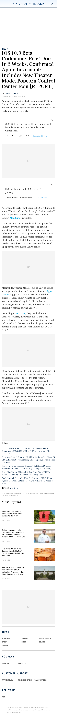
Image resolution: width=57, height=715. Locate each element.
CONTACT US (22, 663)
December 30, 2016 (40, 136)
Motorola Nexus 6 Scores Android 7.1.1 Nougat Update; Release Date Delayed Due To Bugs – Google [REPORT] (26, 467)
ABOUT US (5, 663)
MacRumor (16, 217)
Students (24, 638)
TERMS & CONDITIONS (25, 680)
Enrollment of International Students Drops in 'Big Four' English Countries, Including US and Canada (13, 552)
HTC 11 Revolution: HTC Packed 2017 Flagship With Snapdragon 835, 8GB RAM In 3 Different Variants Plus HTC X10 (26, 451)
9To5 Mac (20, 313)
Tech (5, 48)
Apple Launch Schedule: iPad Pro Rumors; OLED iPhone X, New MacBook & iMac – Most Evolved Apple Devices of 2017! (27, 481)
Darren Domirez (12, 93)
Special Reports (45, 638)
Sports (5, 642)
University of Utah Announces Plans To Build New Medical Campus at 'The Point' (12, 513)
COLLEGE (42, 642)
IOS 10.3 (14, 488)
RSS (3, 697)
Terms (37, 710)
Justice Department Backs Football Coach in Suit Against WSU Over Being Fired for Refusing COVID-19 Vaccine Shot (13, 533)
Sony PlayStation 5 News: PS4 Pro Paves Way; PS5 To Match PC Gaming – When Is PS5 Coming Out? (26, 473)
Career (23, 642)
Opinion (5, 645)
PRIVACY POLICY (7, 680)
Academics (6, 638)
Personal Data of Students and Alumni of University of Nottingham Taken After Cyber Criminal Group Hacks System (13, 570)
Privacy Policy (16, 712)
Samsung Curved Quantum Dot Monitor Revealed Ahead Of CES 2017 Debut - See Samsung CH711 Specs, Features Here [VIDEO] (28, 460)
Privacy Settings (40, 680)
